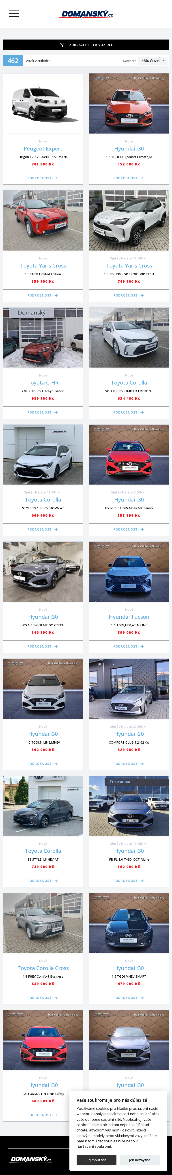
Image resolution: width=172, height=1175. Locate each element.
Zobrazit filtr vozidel (91, 45)
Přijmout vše (96, 1160)
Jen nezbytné (139, 1160)
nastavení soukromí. (94, 1146)
